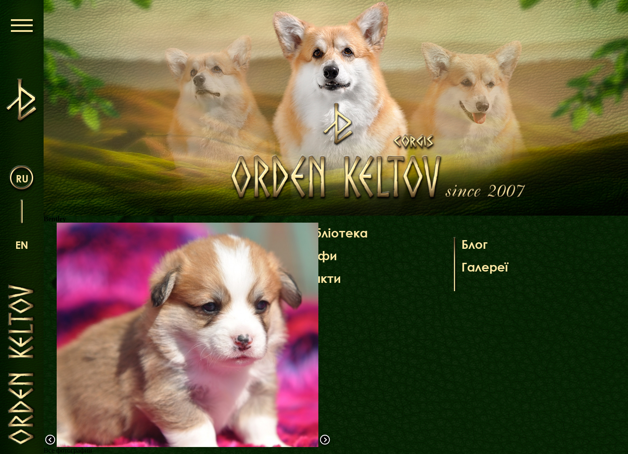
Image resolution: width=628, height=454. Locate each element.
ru (22, 178)
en (21, 244)
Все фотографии (68, 450)
